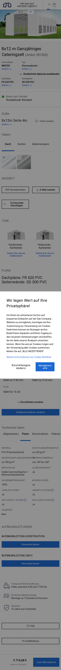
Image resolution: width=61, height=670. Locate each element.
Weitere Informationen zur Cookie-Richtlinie (29, 357)
